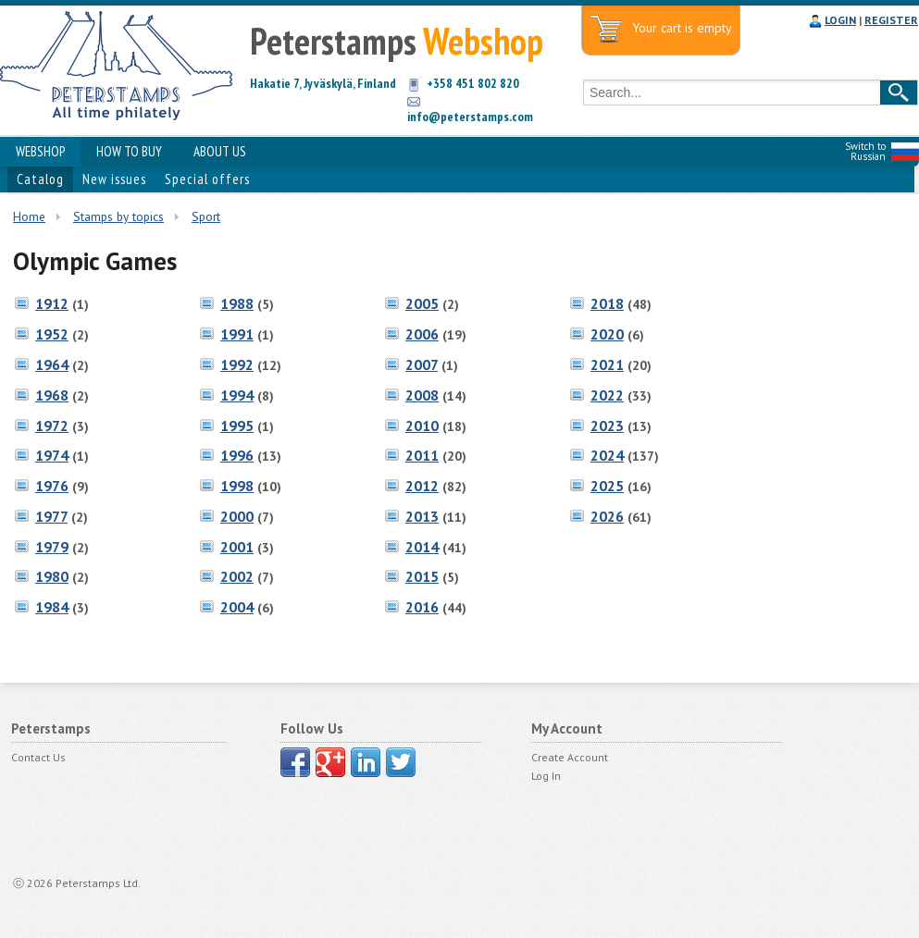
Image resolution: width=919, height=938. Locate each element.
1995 (237, 425)
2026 (607, 516)
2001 (237, 546)
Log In (546, 776)
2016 (422, 607)
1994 (237, 395)
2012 (422, 485)
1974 (51, 455)
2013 (422, 516)
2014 (422, 546)
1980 (51, 576)
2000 (237, 516)
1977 (51, 516)
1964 (51, 364)
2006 (422, 334)
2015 (422, 576)
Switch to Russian (865, 151)
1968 (51, 395)
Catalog (40, 179)
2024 (607, 455)
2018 (607, 303)
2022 (607, 395)
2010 (422, 425)
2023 (607, 425)
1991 (237, 334)
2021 (607, 364)
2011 (422, 455)
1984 (51, 607)
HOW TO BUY (129, 151)
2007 (421, 364)
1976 (51, 485)
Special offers (207, 179)
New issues (114, 179)
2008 (422, 395)
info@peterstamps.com (470, 116)
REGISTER (891, 20)
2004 (237, 607)
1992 (237, 364)
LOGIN (840, 20)
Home (29, 216)
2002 (237, 576)
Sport (206, 216)
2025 (607, 485)
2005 (422, 303)
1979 (51, 546)
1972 (51, 425)
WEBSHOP (40, 151)
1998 (237, 485)
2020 (607, 334)
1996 (237, 455)
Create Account (569, 757)
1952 (51, 334)
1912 (51, 303)
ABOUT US (219, 151)
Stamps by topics (118, 216)
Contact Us (38, 757)
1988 (237, 303)
